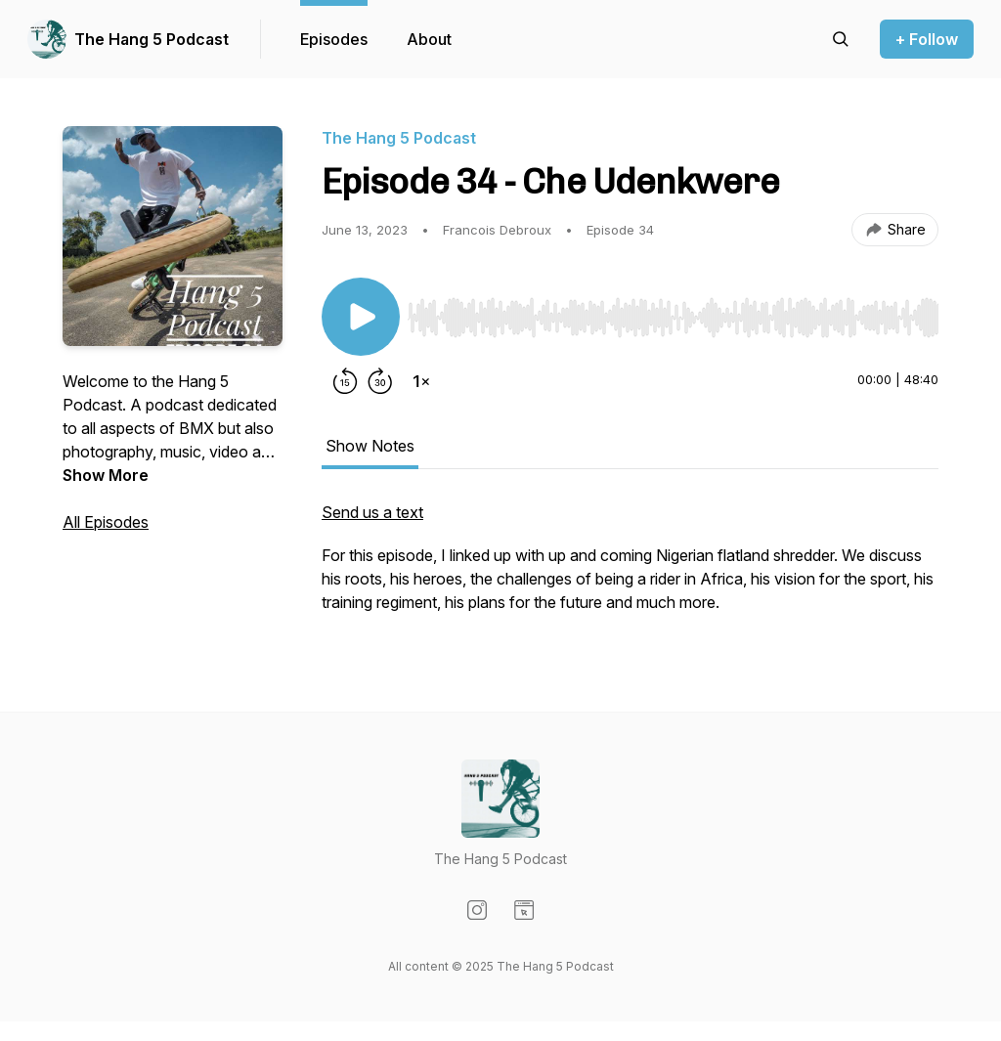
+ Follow (926, 39)
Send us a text (372, 512)
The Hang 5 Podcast (151, 39)
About (429, 39)
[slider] (673, 317)
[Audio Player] (673, 311)
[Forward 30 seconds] (380, 381)
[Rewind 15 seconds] (345, 381)
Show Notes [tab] (370, 445)
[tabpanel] (630, 566)
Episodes (334, 39)
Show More (106, 475)
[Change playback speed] (421, 381)
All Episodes (106, 522)
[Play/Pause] (361, 317)
